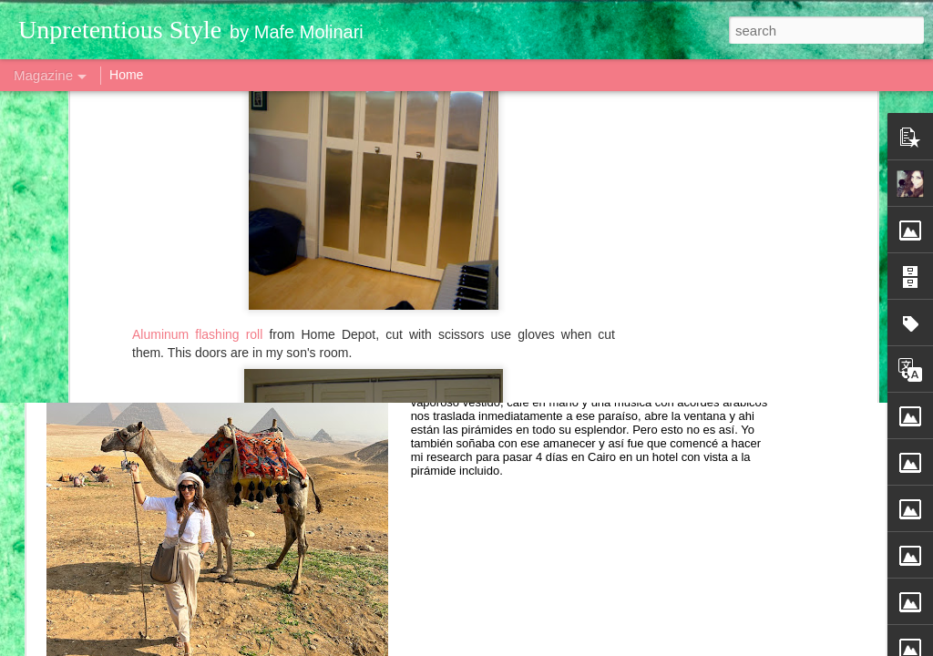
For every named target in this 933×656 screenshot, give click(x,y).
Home (126, 74)
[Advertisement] (466, 150)
